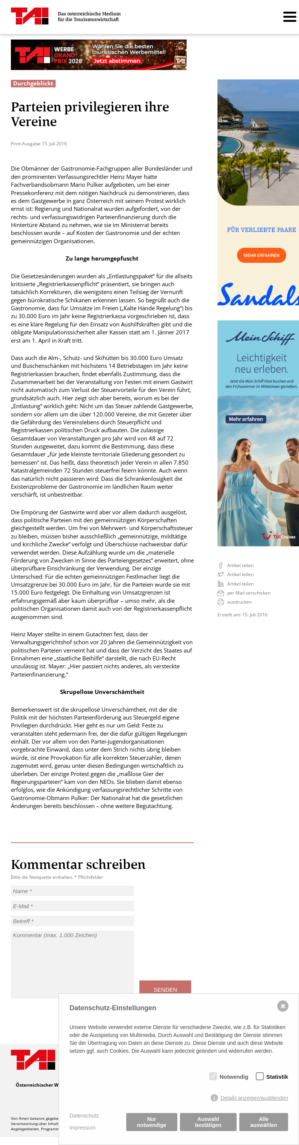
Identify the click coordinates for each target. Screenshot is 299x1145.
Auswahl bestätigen (208, 1122)
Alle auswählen (263, 1122)
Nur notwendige (151, 1122)
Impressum (82, 1128)
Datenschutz (84, 1116)
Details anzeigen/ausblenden (254, 1098)
